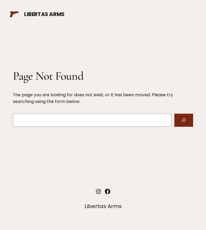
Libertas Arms (44, 14)
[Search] (183, 120)
